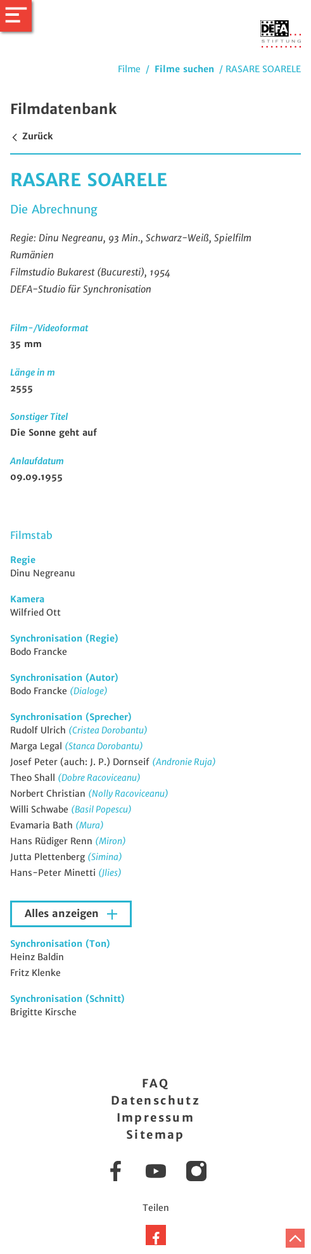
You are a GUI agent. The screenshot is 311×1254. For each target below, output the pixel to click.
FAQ (155, 1083)
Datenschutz (155, 1100)
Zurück (31, 136)
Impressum (156, 1117)
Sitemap (155, 1134)
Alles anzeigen (63, 913)
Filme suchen (184, 69)
